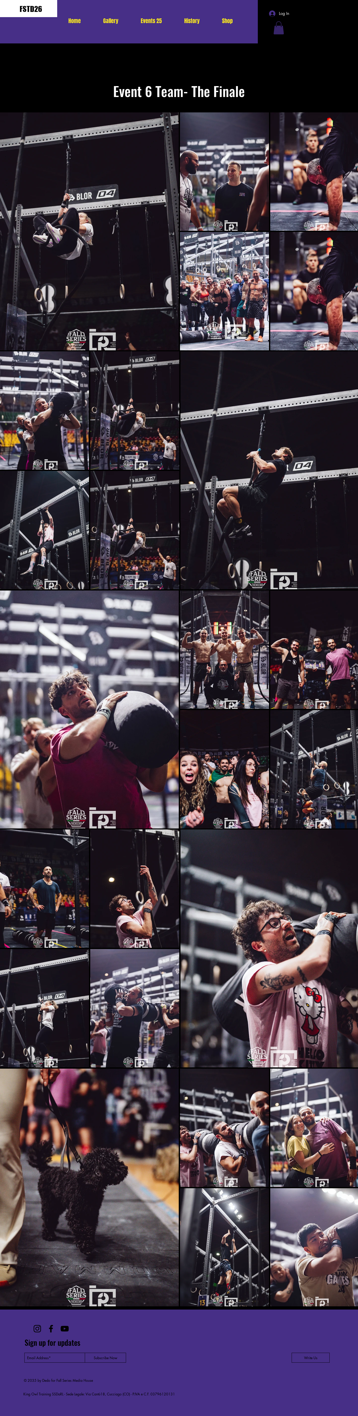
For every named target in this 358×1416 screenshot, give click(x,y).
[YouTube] (65, 1329)
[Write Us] (311, 1358)
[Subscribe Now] (105, 1358)
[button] (151, 21)
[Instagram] (37, 1329)
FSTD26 (31, 8)
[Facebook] (51, 1329)
